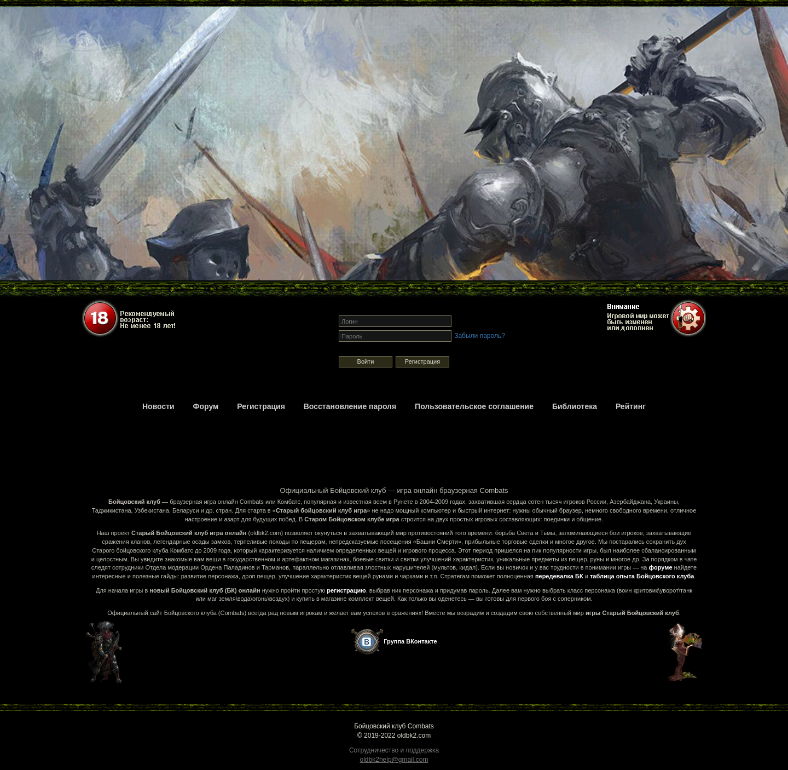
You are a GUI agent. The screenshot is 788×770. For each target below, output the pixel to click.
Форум (206, 406)
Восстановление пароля (350, 406)
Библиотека (574, 406)
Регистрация (422, 361)
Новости (158, 406)
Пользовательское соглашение (474, 406)
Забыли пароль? (479, 336)
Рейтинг (631, 406)
